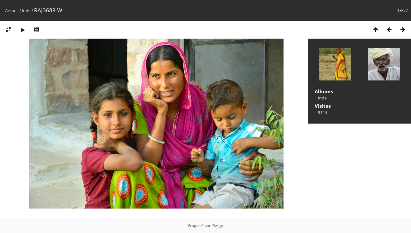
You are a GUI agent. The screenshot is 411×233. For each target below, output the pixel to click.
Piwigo (217, 225)
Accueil (11, 11)
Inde (26, 11)
